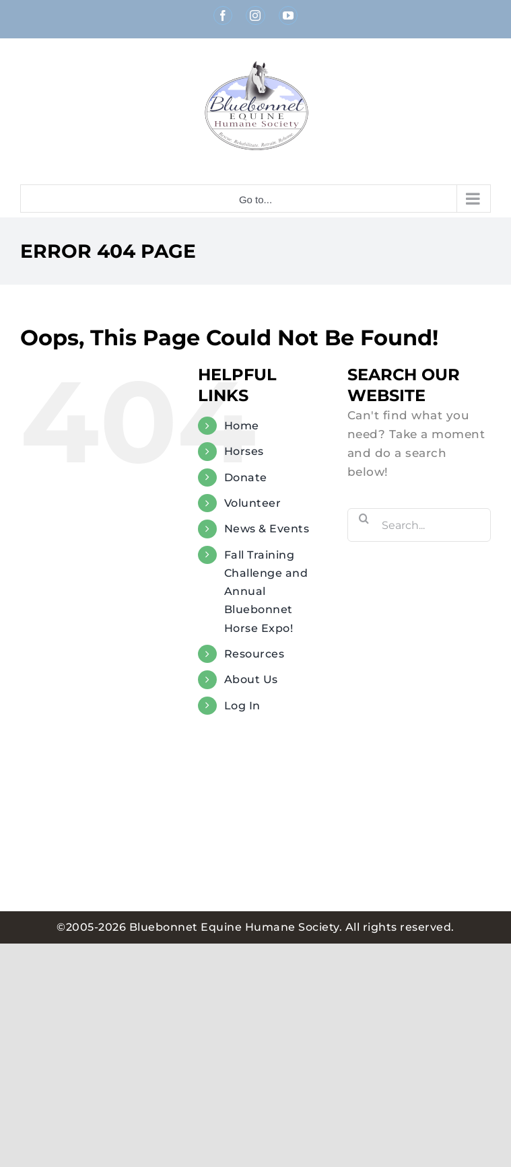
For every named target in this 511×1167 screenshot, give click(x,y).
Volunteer (252, 503)
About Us (251, 679)
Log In (242, 705)
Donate (245, 477)
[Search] (364, 518)
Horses (244, 451)
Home (241, 425)
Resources (254, 653)
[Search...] (419, 525)
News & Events (267, 528)
